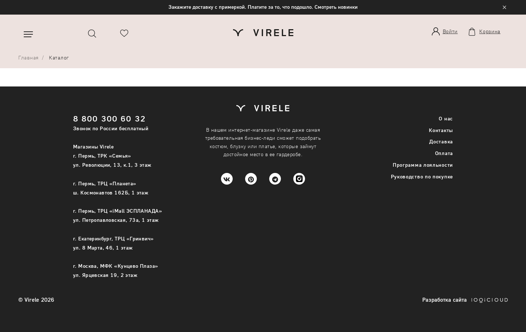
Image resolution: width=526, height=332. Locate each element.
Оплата (444, 153)
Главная (28, 57)
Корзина (489, 31)
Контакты (441, 130)
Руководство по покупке (422, 176)
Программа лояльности (423, 165)
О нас (446, 118)
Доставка (441, 141)
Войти (450, 31)
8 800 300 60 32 (109, 118)
